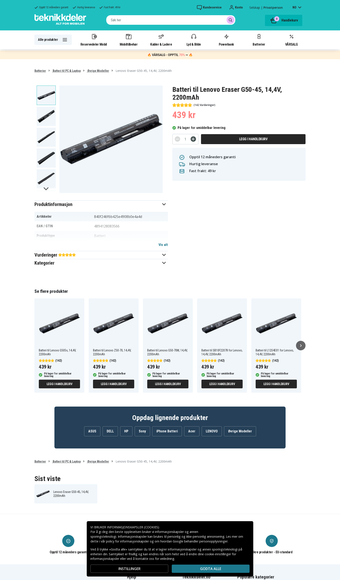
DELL (110, 431)
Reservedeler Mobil (93, 39)
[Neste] (301, 345)
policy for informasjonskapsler (127, 541)
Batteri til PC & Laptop (66, 70)
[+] (193, 139)
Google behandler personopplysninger (200, 541)
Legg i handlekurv (253, 139)
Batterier (259, 39)
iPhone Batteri (167, 431)
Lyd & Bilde (193, 39)
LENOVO (212, 431)
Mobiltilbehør (128, 39)
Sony (142, 431)
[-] (177, 139)
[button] (101, 204)
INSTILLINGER (129, 568)
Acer (191, 431)
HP (126, 431)
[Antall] (185, 139)
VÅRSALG (291, 39)
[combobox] (170, 20)
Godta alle (210, 568)
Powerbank (226, 39)
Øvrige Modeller (98, 70)
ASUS (92, 431)
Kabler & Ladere (161, 39)
